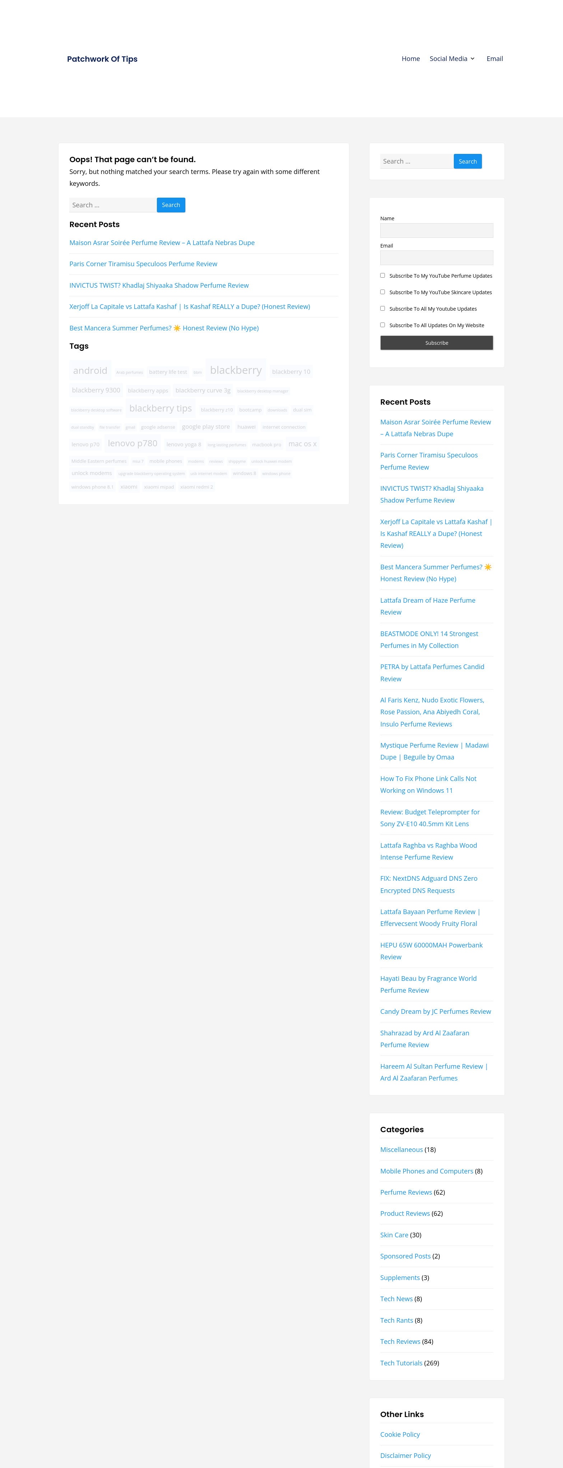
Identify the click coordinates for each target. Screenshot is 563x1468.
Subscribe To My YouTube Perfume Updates (436, 275)
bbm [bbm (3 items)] (198, 372)
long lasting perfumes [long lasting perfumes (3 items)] (227, 444)
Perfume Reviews (406, 1192)
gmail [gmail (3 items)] (130, 427)
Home (411, 58)
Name (387, 218)
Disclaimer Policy (405, 1455)
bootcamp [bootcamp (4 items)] (250, 409)
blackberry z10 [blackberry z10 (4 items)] (217, 409)
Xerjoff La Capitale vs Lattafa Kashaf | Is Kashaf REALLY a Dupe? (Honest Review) (189, 306)
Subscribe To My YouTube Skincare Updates (436, 292)
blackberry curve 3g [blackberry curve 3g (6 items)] (203, 390)
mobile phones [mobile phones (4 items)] (165, 461)
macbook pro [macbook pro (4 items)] (266, 444)
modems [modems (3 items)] (196, 461)
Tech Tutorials (401, 1363)
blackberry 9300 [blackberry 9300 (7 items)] (96, 390)
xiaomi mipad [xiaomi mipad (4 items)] (159, 487)
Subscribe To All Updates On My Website (432, 325)
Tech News (396, 1298)
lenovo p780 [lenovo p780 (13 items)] (132, 443)
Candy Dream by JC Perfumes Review (435, 1011)
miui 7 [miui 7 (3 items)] (138, 461)
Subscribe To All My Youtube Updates (428, 308)
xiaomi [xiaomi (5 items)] (129, 486)
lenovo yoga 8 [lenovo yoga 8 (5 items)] (184, 444)
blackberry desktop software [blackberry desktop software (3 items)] (96, 410)
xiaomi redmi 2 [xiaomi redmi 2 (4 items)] (196, 487)
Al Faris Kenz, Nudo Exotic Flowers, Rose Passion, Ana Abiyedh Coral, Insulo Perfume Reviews (432, 712)
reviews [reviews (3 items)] (216, 461)
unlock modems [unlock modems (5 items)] (91, 472)
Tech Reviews (400, 1341)
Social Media (448, 58)
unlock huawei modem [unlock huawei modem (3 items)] (271, 461)
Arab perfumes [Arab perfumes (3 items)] (129, 372)
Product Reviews (405, 1213)
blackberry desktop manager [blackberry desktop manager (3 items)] (262, 391)
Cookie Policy (400, 1434)
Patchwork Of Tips (102, 59)
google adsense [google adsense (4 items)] (158, 427)
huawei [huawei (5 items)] (246, 426)
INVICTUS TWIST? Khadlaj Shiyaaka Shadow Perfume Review (159, 285)
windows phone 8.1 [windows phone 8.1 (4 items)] (92, 487)
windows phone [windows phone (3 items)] (276, 473)
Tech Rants (396, 1320)
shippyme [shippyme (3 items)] (237, 461)
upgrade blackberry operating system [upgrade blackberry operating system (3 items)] (151, 473)
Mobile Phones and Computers (426, 1171)
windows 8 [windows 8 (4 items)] (244, 473)
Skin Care (394, 1235)
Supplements (400, 1277)
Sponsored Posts (405, 1256)
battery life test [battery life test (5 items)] (168, 371)
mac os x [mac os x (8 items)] (303, 443)
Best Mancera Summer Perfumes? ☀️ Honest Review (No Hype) (164, 328)
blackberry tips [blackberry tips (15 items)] (160, 408)
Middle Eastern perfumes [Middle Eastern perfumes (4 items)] (99, 461)
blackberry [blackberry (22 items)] (236, 370)
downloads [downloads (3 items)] (277, 410)
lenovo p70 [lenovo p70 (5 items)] (85, 444)
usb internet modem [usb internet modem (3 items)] (209, 473)
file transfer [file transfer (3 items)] (109, 427)
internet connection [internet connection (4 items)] (284, 427)
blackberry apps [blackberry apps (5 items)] (148, 390)
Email (495, 58)
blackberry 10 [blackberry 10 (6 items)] (291, 371)
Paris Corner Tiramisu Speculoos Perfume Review (143, 263)
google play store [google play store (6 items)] (206, 426)
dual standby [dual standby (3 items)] (82, 427)
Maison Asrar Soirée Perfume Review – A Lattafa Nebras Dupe (162, 242)
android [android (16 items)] (90, 370)
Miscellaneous (401, 1149)
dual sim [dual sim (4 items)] (302, 409)
